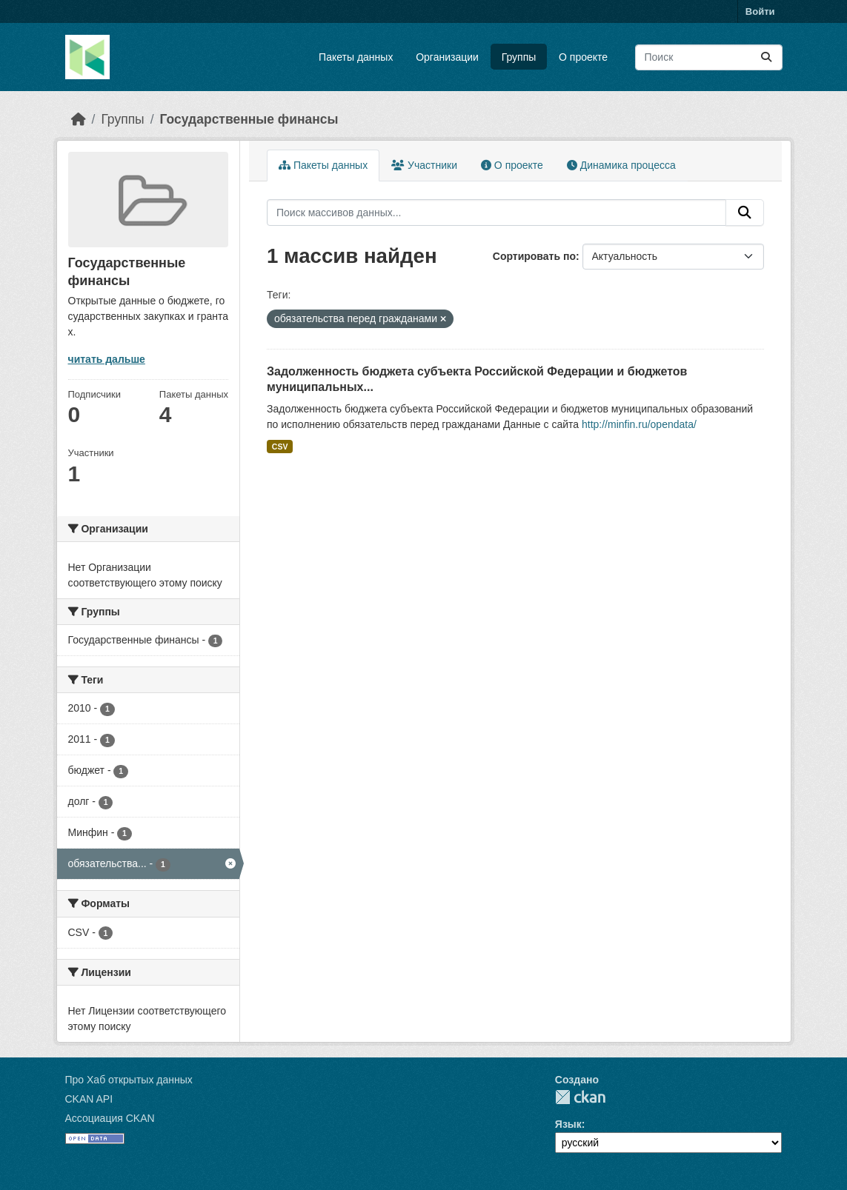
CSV (280, 446)
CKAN (580, 1097)
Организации (447, 57)
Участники (424, 165)
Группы (519, 57)
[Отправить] (766, 57)
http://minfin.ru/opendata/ (639, 424)
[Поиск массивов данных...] (709, 57)
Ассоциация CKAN (110, 1118)
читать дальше (106, 359)
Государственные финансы (249, 119)
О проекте (583, 57)
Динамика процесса (621, 165)
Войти (760, 11)
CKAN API (89, 1099)
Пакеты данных (356, 57)
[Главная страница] (78, 119)
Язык (568, 1124)
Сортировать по (534, 256)
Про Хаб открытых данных (129, 1080)
